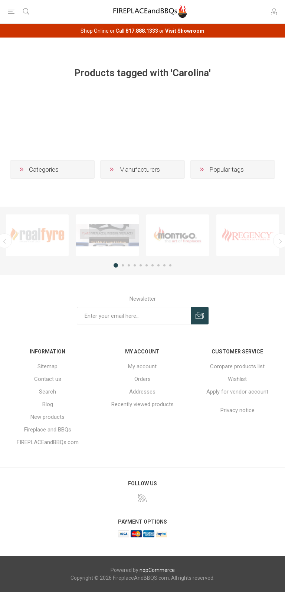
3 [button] (129, 265)
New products (47, 417)
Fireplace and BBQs (47, 429)
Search (47, 391)
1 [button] (116, 265)
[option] (37, 235)
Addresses (142, 391)
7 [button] (152, 265)
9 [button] (164, 265)
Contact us (47, 379)
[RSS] (142, 498)
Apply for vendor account (237, 391)
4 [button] (135, 265)
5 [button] (141, 265)
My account (142, 366)
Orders (142, 379)
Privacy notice (237, 410)
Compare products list (237, 366)
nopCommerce (157, 570)
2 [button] (123, 265)
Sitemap (47, 366)
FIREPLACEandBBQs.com (48, 442)
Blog (47, 404)
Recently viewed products (142, 404)
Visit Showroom (184, 31)
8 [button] (158, 265)
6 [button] (146, 265)
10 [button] (170, 265)
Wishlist (237, 379)
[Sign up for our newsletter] (134, 315)
